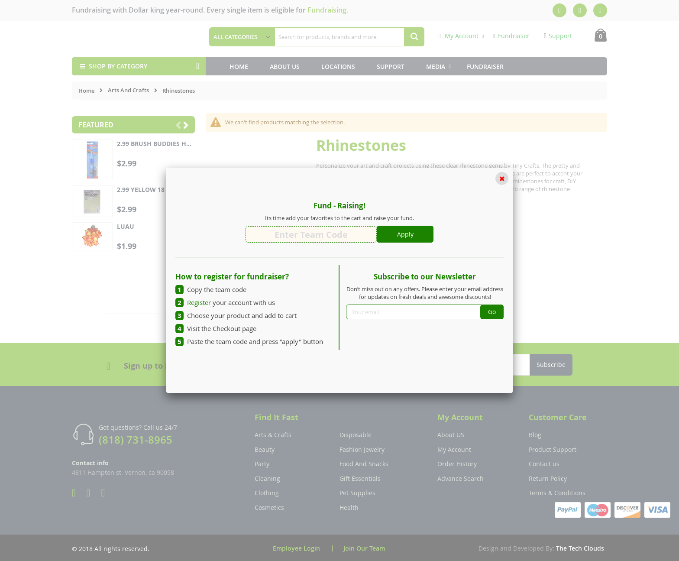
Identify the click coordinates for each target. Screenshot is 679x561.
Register (199, 302)
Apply (405, 234)
